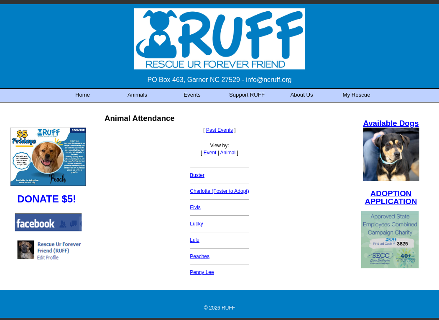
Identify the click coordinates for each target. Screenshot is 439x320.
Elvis (195, 207)
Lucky (196, 224)
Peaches (199, 256)
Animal (228, 153)
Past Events (219, 130)
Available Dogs (391, 123)
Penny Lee (202, 272)
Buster (197, 175)
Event (210, 153)
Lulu (194, 240)
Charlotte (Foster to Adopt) (219, 191)
